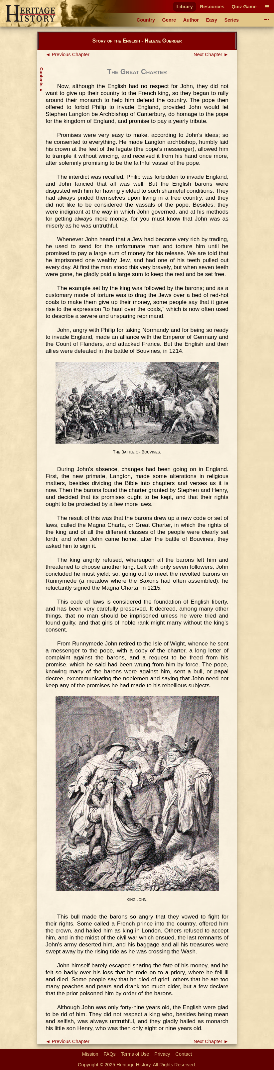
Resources (212, 6)
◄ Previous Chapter (67, 54)
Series (231, 20)
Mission (90, 1054)
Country (146, 20)
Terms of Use (135, 1054)
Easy (211, 20)
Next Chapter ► (211, 54)
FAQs (110, 1054)
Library (185, 6)
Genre (169, 20)
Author (191, 20)
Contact (184, 1054)
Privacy (162, 1054)
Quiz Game (243, 6)
